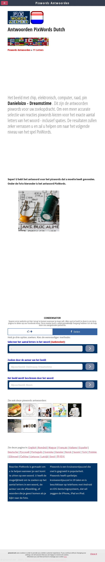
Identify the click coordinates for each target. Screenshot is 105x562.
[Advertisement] (52, 75)
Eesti (52, 456)
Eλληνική (13, 456)
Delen (75, 331)
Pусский (24, 452)
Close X (93, 554)
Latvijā (44, 456)
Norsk (68, 452)
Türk (84, 452)
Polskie (93, 452)
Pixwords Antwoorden (19, 50)
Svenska (48, 452)
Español (83, 447)
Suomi (76, 452)
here (65, 557)
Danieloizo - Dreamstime (29, 103)
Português (37, 452)
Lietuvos (34, 456)
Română (42, 447)
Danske (59, 452)
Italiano (73, 447)
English (32, 447)
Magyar (52, 447)
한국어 (61, 456)
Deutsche (13, 452)
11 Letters (38, 50)
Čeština (24, 456)
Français (62, 447)
